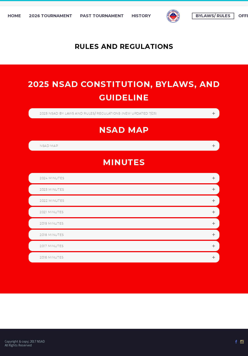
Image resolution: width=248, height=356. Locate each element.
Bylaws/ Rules (213, 15)
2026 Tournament (50, 15)
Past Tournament (102, 15)
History (141, 15)
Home (14, 15)
